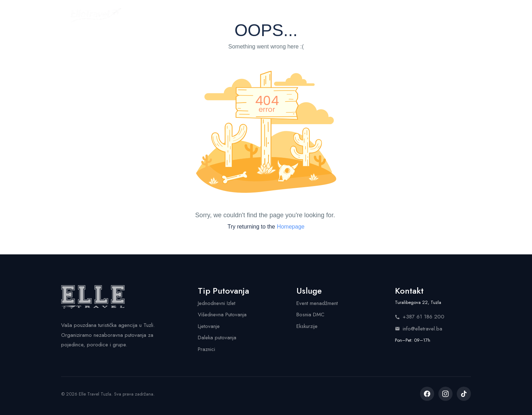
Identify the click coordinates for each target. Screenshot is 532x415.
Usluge (280, 15)
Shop (313, 15)
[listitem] (427, 394)
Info (341, 15)
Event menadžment (317, 303)
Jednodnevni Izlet (216, 303)
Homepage (291, 227)
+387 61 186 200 (419, 317)
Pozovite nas (436, 15)
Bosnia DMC (310, 314)
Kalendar (240, 15)
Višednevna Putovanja (222, 314)
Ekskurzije (307, 326)
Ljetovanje (209, 326)
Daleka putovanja (217, 337)
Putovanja (198, 15)
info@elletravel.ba (418, 329)
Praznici (206, 349)
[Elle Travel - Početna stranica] (96, 15)
